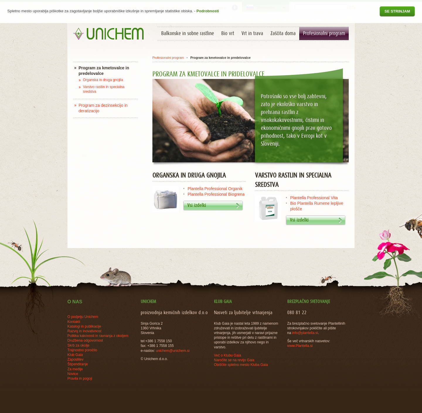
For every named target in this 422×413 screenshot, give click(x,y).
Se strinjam (397, 11)
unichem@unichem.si (173, 351)
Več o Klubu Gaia (227, 355)
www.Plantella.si (300, 346)
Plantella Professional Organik (215, 188)
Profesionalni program (168, 57)
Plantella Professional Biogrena (216, 194)
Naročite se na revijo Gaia (234, 360)
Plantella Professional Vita (314, 197)
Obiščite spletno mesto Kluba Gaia (241, 365)
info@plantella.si (305, 333)
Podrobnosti (207, 11)
